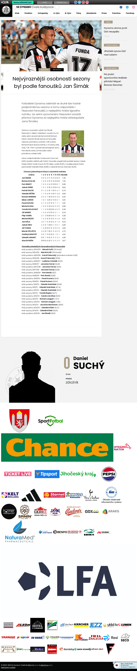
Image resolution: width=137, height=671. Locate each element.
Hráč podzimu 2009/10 (31, 278)
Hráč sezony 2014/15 (30, 310)
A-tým (56, 13)
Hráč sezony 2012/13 (30, 299)
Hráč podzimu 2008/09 (31, 272)
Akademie (91, 13)
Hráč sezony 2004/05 (30, 252)
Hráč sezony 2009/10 (30, 281)
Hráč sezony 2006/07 (30, 264)
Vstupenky (43, 13)
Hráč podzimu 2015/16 (31, 313)
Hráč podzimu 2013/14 (31, 302)
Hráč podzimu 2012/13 (30, 296)
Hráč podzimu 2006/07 (31, 261)
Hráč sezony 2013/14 (30, 305)
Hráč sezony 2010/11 (30, 287)
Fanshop (130, 13)
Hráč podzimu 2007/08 (31, 267)
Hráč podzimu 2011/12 (30, 290)
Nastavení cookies (8, 667)
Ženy (78, 13)
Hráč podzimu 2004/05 (31, 249)
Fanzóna (116, 13)
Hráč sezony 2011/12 (30, 293)
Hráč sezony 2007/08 (30, 270)
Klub (17, 13)
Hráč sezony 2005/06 (30, 258)
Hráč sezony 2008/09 (30, 275)
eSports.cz (44, 665)
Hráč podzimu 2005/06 (31, 255)
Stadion (28, 13)
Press (104, 13)
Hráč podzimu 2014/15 (31, 307)
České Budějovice (35, 7)
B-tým (68, 13)
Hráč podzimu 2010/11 (30, 284)
